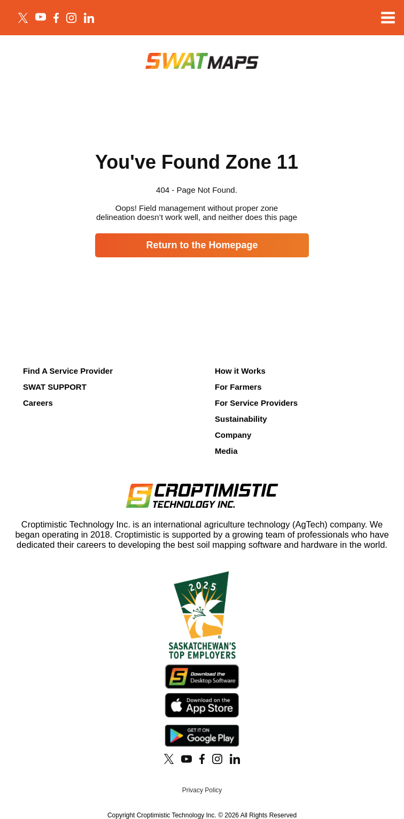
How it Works (240, 370)
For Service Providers (256, 402)
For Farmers (238, 386)
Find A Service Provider (68, 370)
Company (233, 434)
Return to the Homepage (202, 245)
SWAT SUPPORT (55, 386)
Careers (38, 402)
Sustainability (241, 418)
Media (226, 450)
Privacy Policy (202, 790)
